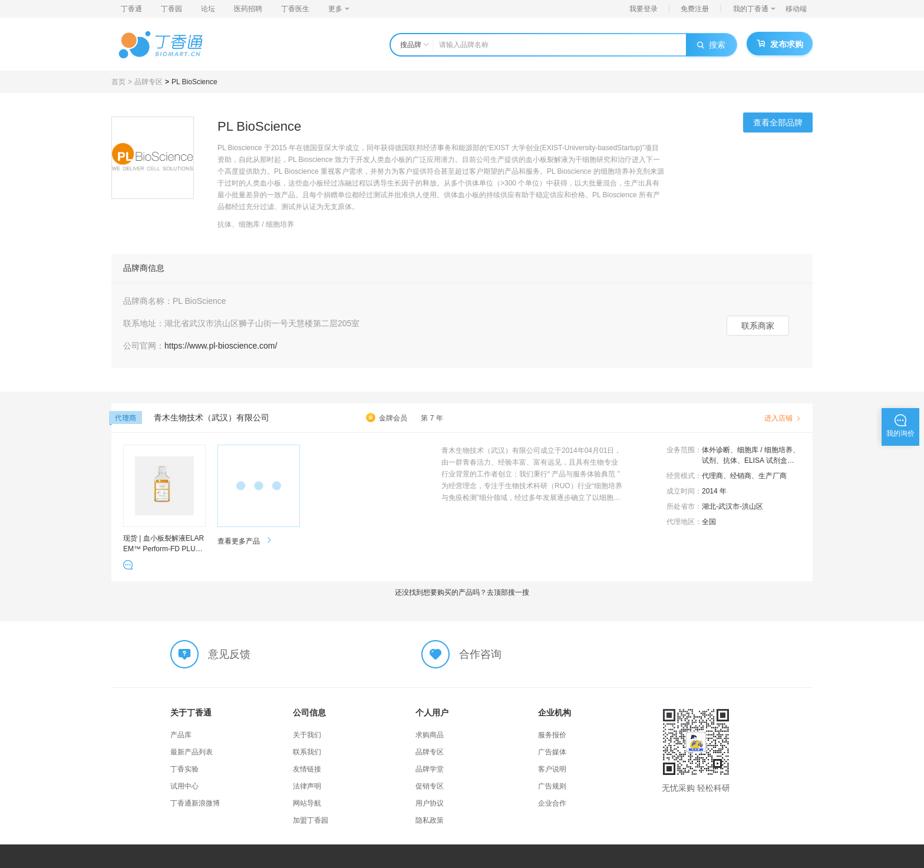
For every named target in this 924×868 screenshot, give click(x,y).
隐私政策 (429, 820)
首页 (118, 82)
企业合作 (552, 803)
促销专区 (429, 786)
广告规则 (552, 786)
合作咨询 (480, 654)
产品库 (181, 735)
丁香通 (131, 9)
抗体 (730, 460)
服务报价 (552, 735)
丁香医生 (295, 9)
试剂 (709, 460)
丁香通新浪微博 (195, 803)
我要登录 (643, 9)
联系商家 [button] (757, 325)
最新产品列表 (191, 752)
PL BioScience (194, 82)
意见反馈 (229, 654)
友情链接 (307, 769)
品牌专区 (148, 82)
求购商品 (429, 735)
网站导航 (307, 803)
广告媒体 (552, 752)
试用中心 (184, 786)
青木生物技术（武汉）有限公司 (211, 417)
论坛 (208, 9)
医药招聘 (248, 9)
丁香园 (171, 9)
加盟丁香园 (310, 820)
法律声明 (307, 786)
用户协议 (429, 803)
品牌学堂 (429, 769)
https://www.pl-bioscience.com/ (220, 345)
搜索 (711, 44)
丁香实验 (184, 769)
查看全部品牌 (778, 122)
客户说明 (552, 769)
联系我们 (307, 752)
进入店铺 (782, 418)
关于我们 (307, 735)
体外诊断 (716, 450)
